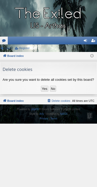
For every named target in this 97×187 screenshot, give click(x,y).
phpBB (35, 109)
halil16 (64, 113)
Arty (41, 113)
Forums (5, 41)
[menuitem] (58, 101)
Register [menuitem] (94, 41)
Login (8, 48)
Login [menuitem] (86, 41)
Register (24, 48)
